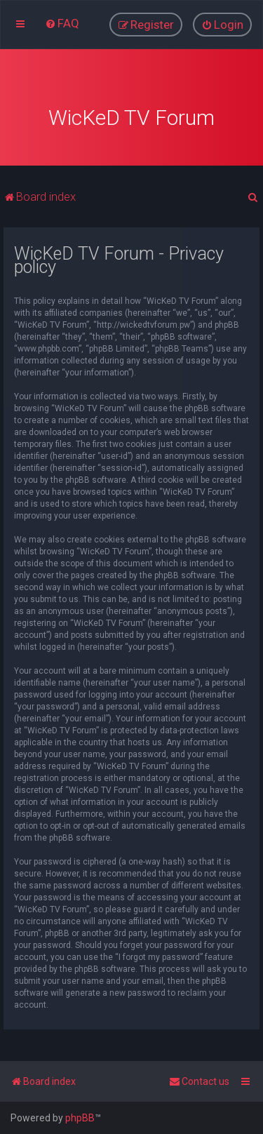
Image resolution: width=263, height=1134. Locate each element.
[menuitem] (62, 23)
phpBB (80, 1117)
